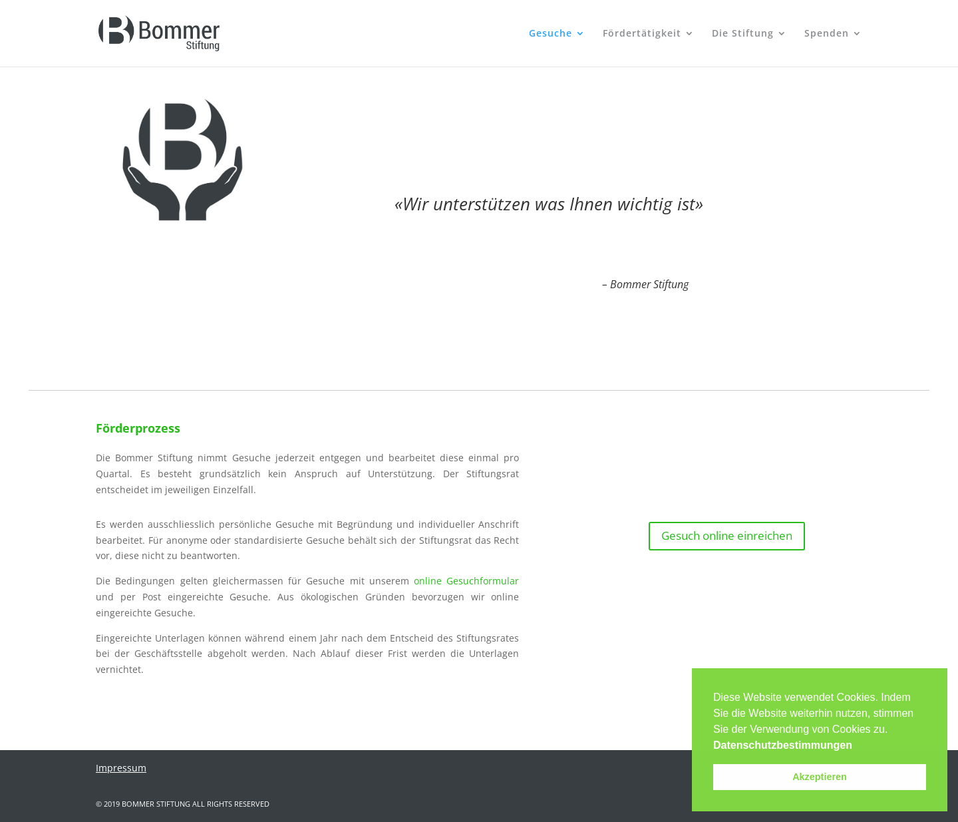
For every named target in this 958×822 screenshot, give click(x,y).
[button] (857, 746)
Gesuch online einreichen (726, 535)
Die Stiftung (743, 34)
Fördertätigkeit (642, 34)
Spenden (826, 34)
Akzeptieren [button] (819, 776)
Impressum (121, 767)
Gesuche (550, 34)
